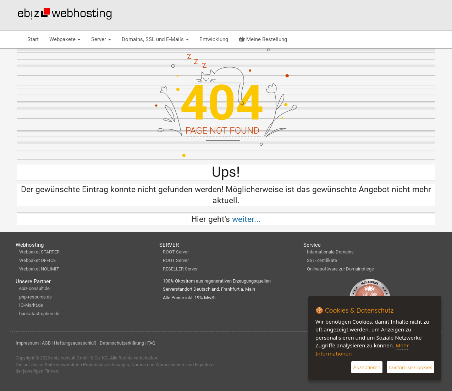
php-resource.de (35, 297)
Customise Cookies (410, 367)
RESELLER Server (180, 269)
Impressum (27, 343)
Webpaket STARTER (39, 252)
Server (101, 39)
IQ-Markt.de (31, 305)
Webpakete (65, 39)
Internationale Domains (330, 252)
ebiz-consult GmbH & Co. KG (79, 358)
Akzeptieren (366, 367)
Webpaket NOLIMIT (39, 269)
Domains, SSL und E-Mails (155, 39)
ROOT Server (176, 252)
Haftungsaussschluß (75, 343)
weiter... (246, 219)
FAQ (151, 343)
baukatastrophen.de (39, 313)
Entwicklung (213, 39)
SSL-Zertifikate (322, 260)
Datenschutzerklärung (122, 343)
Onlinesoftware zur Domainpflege (340, 269)
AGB (46, 343)
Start (33, 39)
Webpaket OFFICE (37, 260)
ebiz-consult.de (34, 288)
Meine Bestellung (263, 39)
